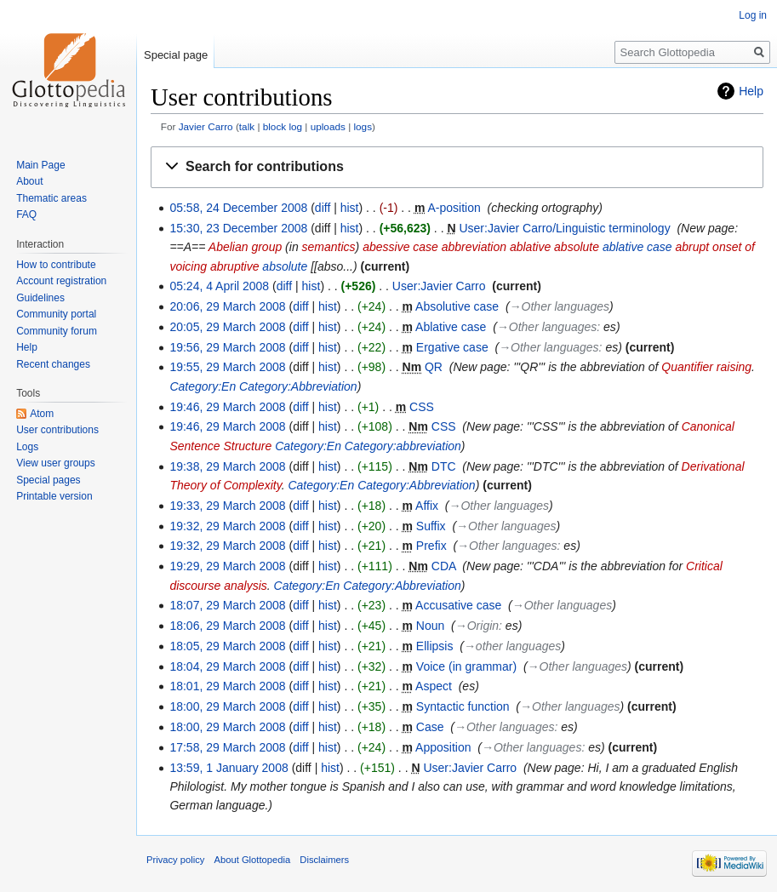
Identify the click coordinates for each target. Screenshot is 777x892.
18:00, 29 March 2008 (227, 706)
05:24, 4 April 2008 (219, 286)
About (29, 181)
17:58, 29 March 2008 (227, 747)
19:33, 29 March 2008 (227, 505)
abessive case (400, 247)
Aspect (433, 686)
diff (322, 207)
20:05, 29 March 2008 (227, 327)
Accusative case (458, 605)
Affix (426, 505)
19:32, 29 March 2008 (227, 526)
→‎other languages (512, 646)
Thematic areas (51, 198)
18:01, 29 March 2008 (227, 686)
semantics (329, 247)
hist (349, 207)
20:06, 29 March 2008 (227, 306)
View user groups (55, 463)
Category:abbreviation (403, 446)
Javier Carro (206, 126)
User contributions (57, 430)
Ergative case (452, 347)
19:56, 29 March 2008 (227, 347)
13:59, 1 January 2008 (228, 768)
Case (430, 727)
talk (246, 126)
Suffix (431, 526)
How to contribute (55, 265)
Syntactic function (463, 706)
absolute (284, 266)
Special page (176, 55)
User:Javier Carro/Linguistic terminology (564, 228)
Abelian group (245, 247)
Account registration (61, 281)
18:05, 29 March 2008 (227, 646)
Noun (430, 625)
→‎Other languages (559, 306)
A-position (453, 207)
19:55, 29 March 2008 (227, 367)
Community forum (56, 331)
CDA (443, 566)
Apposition (443, 747)
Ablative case (450, 327)
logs (362, 126)
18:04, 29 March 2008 (227, 666)
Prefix (431, 545)
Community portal (56, 314)
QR (434, 367)
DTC (443, 466)
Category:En (202, 386)
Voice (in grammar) (466, 666)
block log (282, 126)
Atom (42, 414)
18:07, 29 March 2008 (227, 605)
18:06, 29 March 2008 (227, 625)
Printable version (54, 496)
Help (751, 91)
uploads (328, 126)
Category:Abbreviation (298, 386)
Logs (27, 447)
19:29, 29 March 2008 (227, 566)
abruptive (235, 266)
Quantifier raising (706, 367)
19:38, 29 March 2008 (227, 466)
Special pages (48, 480)
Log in (753, 15)
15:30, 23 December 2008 (238, 228)
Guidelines (40, 298)
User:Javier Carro (439, 286)
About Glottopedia (252, 860)
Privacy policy (175, 860)
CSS (421, 407)
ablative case (637, 247)
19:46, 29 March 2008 (227, 407)
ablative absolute (554, 247)
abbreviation (474, 247)
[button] (457, 167)
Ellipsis (435, 646)
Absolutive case (457, 306)
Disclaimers (324, 860)
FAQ (26, 214)
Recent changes (53, 364)
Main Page (40, 165)
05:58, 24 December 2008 (238, 207)
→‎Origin (477, 625)
